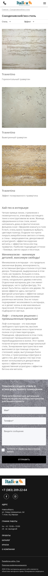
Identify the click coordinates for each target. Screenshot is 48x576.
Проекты (6, 535)
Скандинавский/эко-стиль (20, 9)
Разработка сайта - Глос (11, 561)
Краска (5, 544)
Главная (5, 9)
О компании (8, 549)
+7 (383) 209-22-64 (14, 490)
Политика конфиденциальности (14, 565)
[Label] (24, 436)
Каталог (6, 540)
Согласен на (23, 450)
